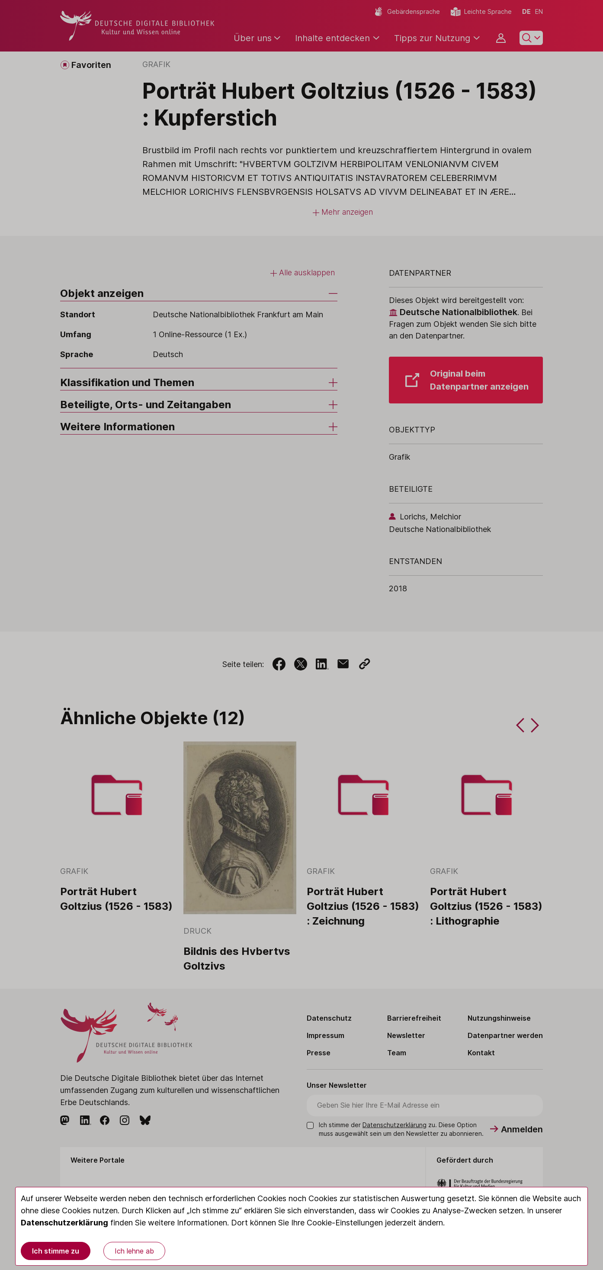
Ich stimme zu (55, 1251)
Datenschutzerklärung (64, 1222)
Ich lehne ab (134, 1251)
